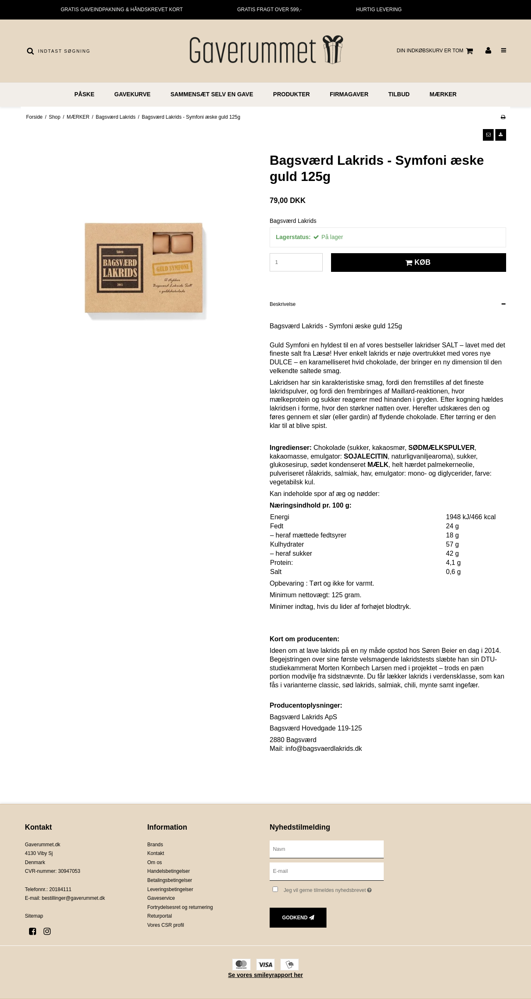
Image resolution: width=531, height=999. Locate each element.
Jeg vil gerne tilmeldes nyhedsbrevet (334, 888)
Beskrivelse (283, 304)
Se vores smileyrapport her (265, 975)
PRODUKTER (291, 94)
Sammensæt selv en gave (212, 94)
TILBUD (398, 94)
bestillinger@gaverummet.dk (73, 898)
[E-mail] (327, 871)
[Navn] (327, 848)
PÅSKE (84, 94)
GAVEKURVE (132, 94)
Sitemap (34, 916)
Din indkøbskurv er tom (436, 51)
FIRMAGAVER (349, 94)
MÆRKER (442, 94)
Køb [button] (417, 262)
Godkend (294, 918)
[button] (488, 135)
